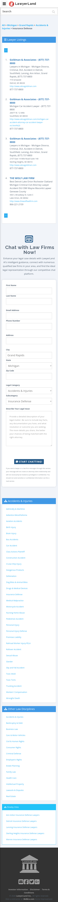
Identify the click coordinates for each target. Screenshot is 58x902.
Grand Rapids (26, 25)
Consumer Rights (13, 747)
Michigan (12, 25)
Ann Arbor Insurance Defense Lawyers (22, 815)
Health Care (11, 778)
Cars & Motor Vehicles (15, 735)
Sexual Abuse (12, 655)
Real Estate (11, 796)
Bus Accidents (12, 539)
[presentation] (29, 452)
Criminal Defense (13, 753)
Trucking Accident (14, 686)
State (8, 360)
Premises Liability (13, 637)
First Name (11, 285)
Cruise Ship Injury (13, 564)
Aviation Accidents (14, 521)
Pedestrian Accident (14, 619)
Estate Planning (13, 765)
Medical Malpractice (15, 600)
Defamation (11, 576)
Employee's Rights (14, 759)
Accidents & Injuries (20, 501)
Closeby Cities (13, 807)
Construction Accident (15, 558)
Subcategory (12, 395)
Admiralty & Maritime (15, 509)
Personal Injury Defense (16, 631)
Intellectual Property (15, 784)
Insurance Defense (14, 594)
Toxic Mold (11, 674)
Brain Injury (11, 533)
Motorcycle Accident (15, 606)
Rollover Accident (13, 649)
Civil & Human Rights (15, 741)
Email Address (12, 310)
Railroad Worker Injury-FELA (18, 643)
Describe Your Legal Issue (18, 408)
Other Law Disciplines (21, 709)
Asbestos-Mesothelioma (16, 515)
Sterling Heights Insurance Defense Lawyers (25, 833)
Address (9, 335)
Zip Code (10, 370)
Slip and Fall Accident (15, 667)
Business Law (12, 729)
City (8, 349)
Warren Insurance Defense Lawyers (21, 839)
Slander (9, 661)
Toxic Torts (11, 680)
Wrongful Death (13, 698)
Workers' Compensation (16, 692)
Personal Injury (12, 625)
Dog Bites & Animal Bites (17, 582)
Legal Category (13, 385)
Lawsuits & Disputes (15, 790)
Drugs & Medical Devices (17, 588)
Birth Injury (11, 527)
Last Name (11, 296)
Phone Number (13, 320)
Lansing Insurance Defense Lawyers (21, 827)
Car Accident (11, 545)
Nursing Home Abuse (15, 612)
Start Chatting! (29, 461)
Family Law (11, 772)
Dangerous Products (15, 570)
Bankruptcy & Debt (14, 723)
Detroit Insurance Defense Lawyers (21, 821)
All (3, 25)
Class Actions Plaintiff (15, 551)
